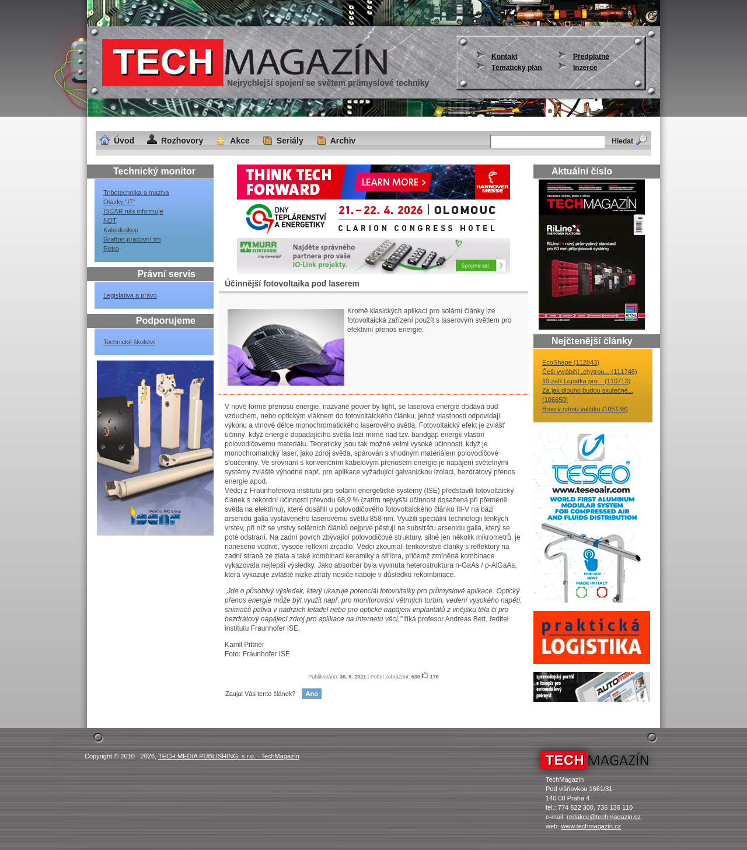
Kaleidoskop (120, 229)
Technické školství (129, 341)
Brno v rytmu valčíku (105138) (585, 408)
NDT (110, 220)
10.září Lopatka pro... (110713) (586, 380)
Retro (111, 248)
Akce (239, 140)
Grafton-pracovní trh (131, 239)
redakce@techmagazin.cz (604, 816)
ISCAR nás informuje (133, 211)
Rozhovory (182, 140)
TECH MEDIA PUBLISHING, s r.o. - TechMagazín (228, 756)
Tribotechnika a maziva (136, 192)
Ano (311, 693)
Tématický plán (516, 68)
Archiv (343, 140)
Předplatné (591, 57)
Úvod (124, 140)
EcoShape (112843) (570, 362)
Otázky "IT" (119, 201)
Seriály (290, 140)
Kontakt (504, 57)
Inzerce (585, 68)
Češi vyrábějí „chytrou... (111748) (589, 371)
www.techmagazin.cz (591, 826)
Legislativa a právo (130, 295)
